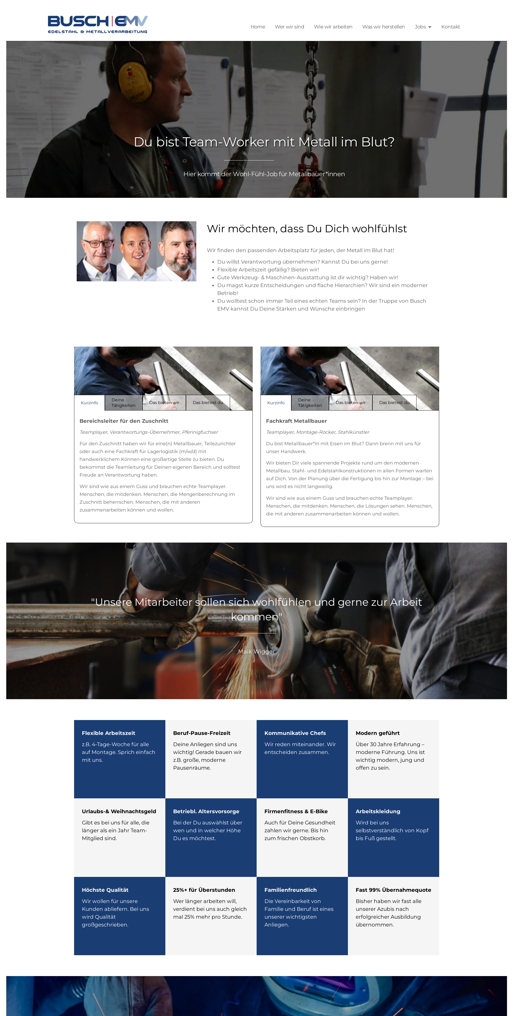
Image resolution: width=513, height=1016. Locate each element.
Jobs (423, 27)
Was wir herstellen (383, 27)
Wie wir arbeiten (333, 27)
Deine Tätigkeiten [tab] (124, 402)
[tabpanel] (163, 467)
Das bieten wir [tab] (164, 402)
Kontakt (450, 27)
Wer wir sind (289, 27)
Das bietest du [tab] (208, 402)
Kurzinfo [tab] (89, 402)
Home (258, 27)
